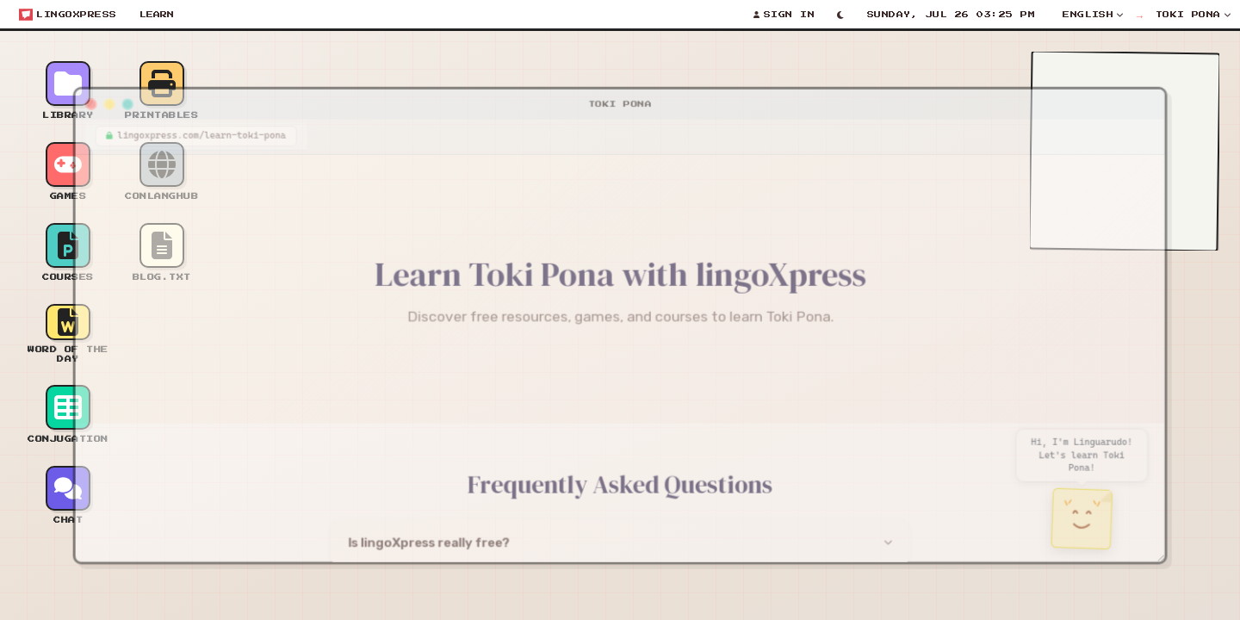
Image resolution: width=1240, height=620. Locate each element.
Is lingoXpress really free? (421, 551)
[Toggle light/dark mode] (841, 14)
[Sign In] (784, 14)
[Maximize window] (108, 96)
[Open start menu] (68, 15)
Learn (157, 14)
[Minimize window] (90, 96)
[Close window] (71, 96)
